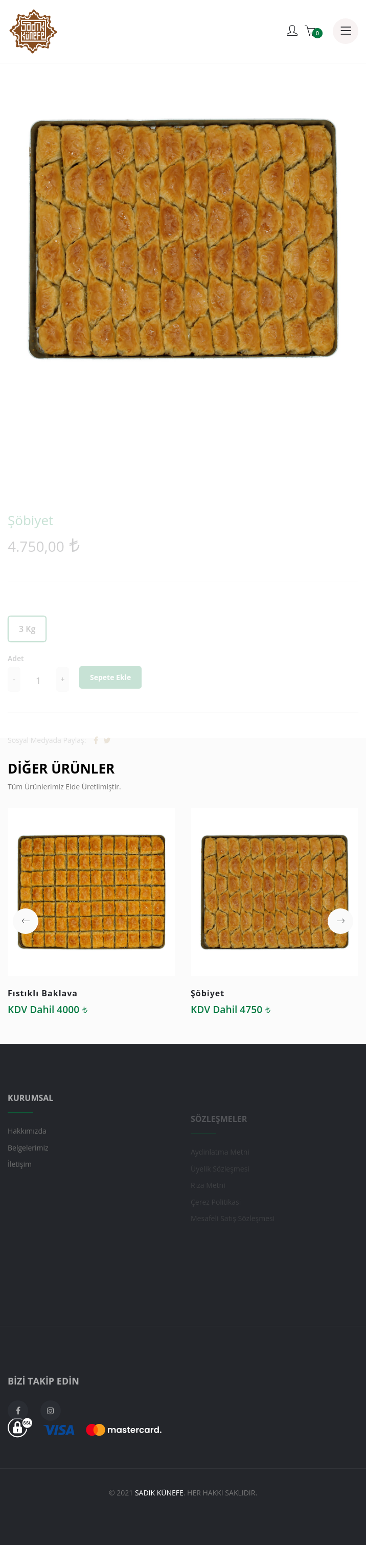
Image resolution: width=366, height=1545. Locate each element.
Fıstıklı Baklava (43, 993)
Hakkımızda (27, 1146)
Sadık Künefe (159, 1492)
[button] (25, 921)
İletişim (20, 1179)
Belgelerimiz (28, 1162)
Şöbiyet (207, 993)
